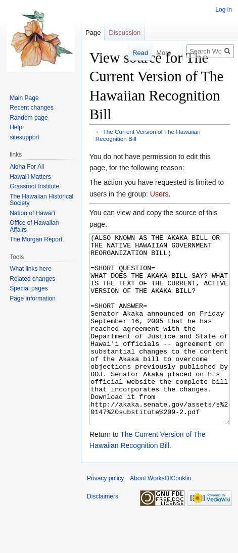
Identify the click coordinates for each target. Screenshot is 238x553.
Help (16, 127)
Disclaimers (102, 534)
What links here (31, 268)
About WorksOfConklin (160, 516)
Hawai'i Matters (30, 176)
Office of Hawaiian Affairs (34, 226)
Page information (33, 298)
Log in (223, 9)
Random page (28, 117)
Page (93, 32)
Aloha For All (27, 166)
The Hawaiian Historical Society (41, 200)
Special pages (28, 288)
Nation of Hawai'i (32, 213)
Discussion (124, 32)
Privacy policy (105, 516)
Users (159, 194)
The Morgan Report (36, 239)
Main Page (24, 98)
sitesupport (24, 137)
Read (135, 53)
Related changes (32, 278)
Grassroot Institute (34, 186)
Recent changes (32, 107)
